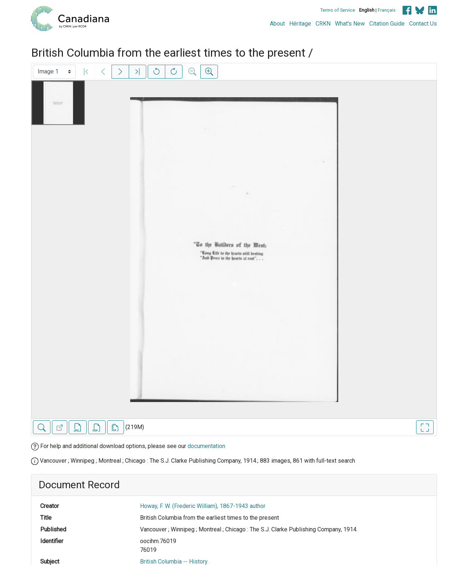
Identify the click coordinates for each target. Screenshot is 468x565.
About (277, 23)
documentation (206, 446)
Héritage (300, 23)
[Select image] (54, 72)
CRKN (323, 23)
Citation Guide (387, 23)
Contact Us (423, 23)
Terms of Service (337, 10)
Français (387, 10)
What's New (350, 23)
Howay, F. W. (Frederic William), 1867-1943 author (202, 506)
